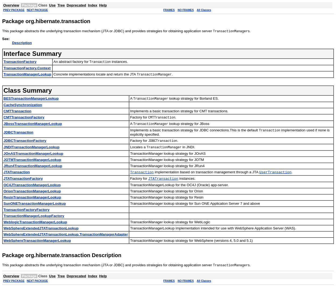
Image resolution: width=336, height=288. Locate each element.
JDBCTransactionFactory (24, 141)
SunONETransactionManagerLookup (34, 205)
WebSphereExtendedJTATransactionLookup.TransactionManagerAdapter (65, 235)
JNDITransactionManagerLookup (31, 147)
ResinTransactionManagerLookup (32, 198)
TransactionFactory (20, 62)
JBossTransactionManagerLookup (32, 124)
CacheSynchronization (22, 105)
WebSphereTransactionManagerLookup (37, 242)
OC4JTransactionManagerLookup (32, 186)
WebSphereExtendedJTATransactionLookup (40, 229)
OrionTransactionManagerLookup (32, 192)
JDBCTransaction (18, 132)
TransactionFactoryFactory (26, 211)
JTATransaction (16, 172)
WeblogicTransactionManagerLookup (35, 223)
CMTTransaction (17, 111)
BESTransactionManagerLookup (31, 98)
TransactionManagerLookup (27, 74)
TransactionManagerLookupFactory (33, 217)
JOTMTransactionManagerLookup (32, 160)
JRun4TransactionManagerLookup (32, 166)
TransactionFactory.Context (27, 68)
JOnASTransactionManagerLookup (33, 154)
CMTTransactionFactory (23, 117)
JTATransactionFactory (23, 179)
